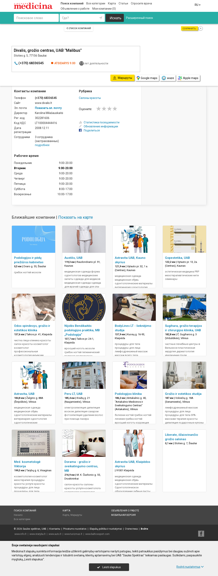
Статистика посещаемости (99, 122)
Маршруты (76, 515)
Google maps (147, 78)
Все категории (95, 3)
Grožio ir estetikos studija (183, 394)
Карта (112, 3)
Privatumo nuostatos (75, 528)
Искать (115, 18)
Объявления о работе (75, 8)
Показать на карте (75, 217)
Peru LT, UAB (73, 394)
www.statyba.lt (38, 534)
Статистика (131, 528)
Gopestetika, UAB (177, 258)
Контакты (54, 528)
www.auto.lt (55, 534)
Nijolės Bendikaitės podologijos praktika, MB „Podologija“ (82, 330)
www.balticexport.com (97, 534)
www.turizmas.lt (73, 534)
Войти (144, 528)
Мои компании (104, 8)
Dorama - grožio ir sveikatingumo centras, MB (81, 466)
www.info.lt (20, 534)
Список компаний (78, 28)
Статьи (123, 3)
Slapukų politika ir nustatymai (106, 528)
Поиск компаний (72, 3)
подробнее (42, 145)
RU (198, 4)
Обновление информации (98, 126)
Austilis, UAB (73, 258)
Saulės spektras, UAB (34, 528)
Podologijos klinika (128, 394)
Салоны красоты (90, 98)
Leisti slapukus (109, 567)
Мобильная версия (123, 515)
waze (167, 78)
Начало (18, 515)
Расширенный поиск (139, 17)
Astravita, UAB (24, 394)
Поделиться (89, 130)
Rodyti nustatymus (190, 566)
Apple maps (188, 78)
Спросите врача (141, 3)
